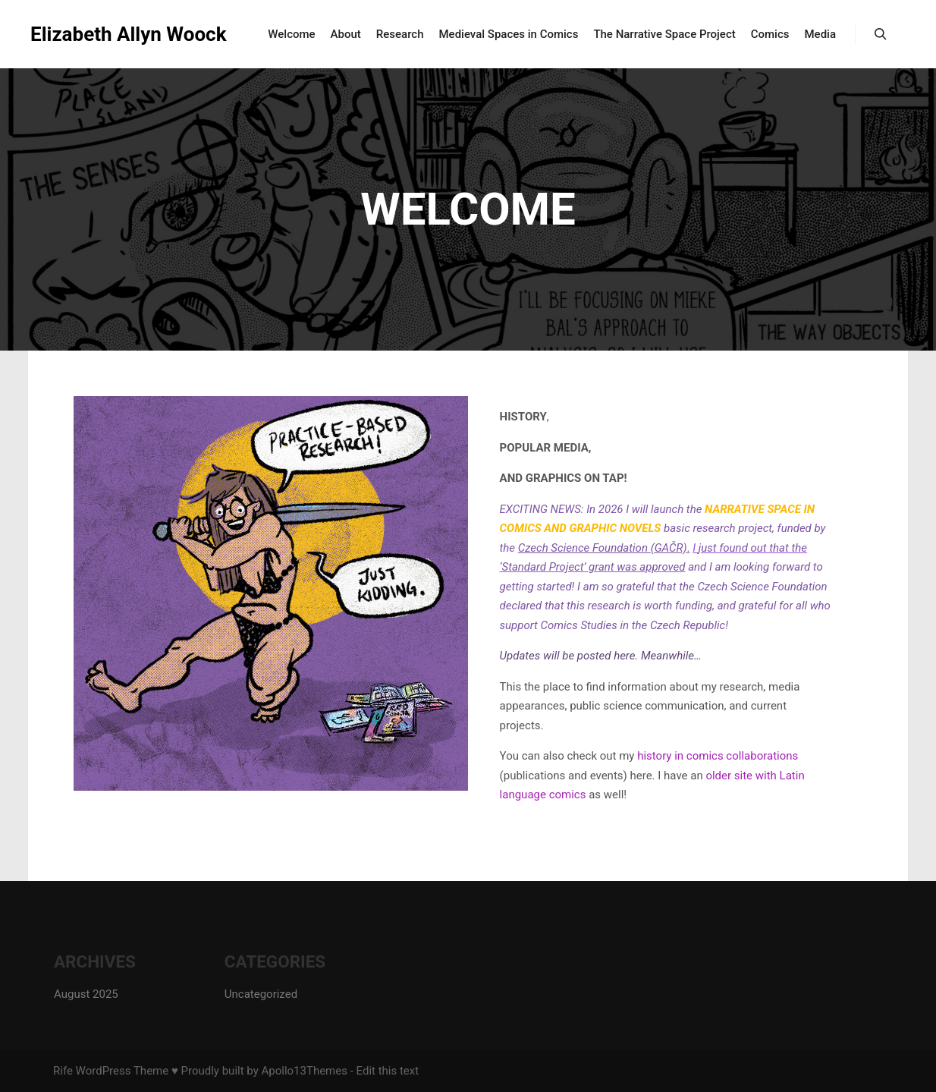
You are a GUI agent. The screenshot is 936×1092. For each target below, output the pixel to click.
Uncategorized (261, 994)
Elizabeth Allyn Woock (106, 34)
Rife (63, 1071)
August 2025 (86, 994)
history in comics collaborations (717, 756)
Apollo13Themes (304, 1071)
